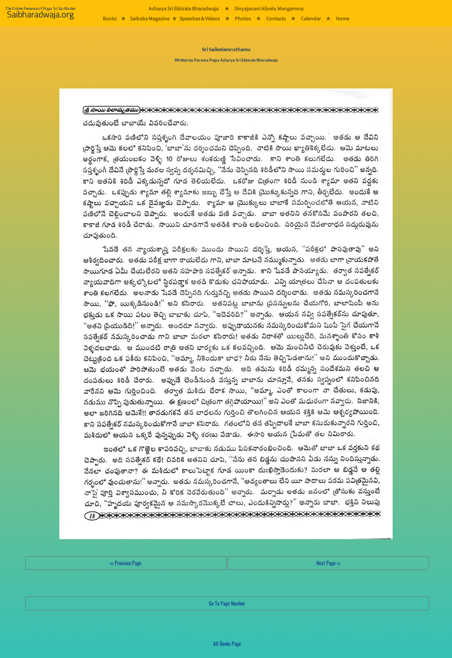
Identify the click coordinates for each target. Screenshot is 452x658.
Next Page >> (328, 562)
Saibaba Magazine (149, 18)
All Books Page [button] (227, 643)
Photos (243, 18)
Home (342, 18)
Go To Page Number (227, 603)
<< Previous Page (125, 562)
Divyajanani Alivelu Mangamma (268, 8)
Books (110, 18)
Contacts (276, 18)
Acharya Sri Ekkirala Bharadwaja (183, 8)
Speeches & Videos (199, 18)
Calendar (311, 18)
